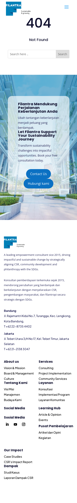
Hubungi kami (38, 183)
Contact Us (38, 174)
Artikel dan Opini (50, 432)
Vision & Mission (14, 368)
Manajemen (12, 394)
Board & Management (19, 373)
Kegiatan (45, 438)
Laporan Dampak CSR (18, 478)
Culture (9, 378)
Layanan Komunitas (52, 400)
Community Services (53, 378)
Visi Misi (9, 389)
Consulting (46, 368)
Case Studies (13, 456)
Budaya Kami (13, 400)
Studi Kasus (12, 472)
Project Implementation (55, 373)
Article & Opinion (50, 414)
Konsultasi (46, 389)
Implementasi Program (54, 394)
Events (43, 420)
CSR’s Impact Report (18, 462)
